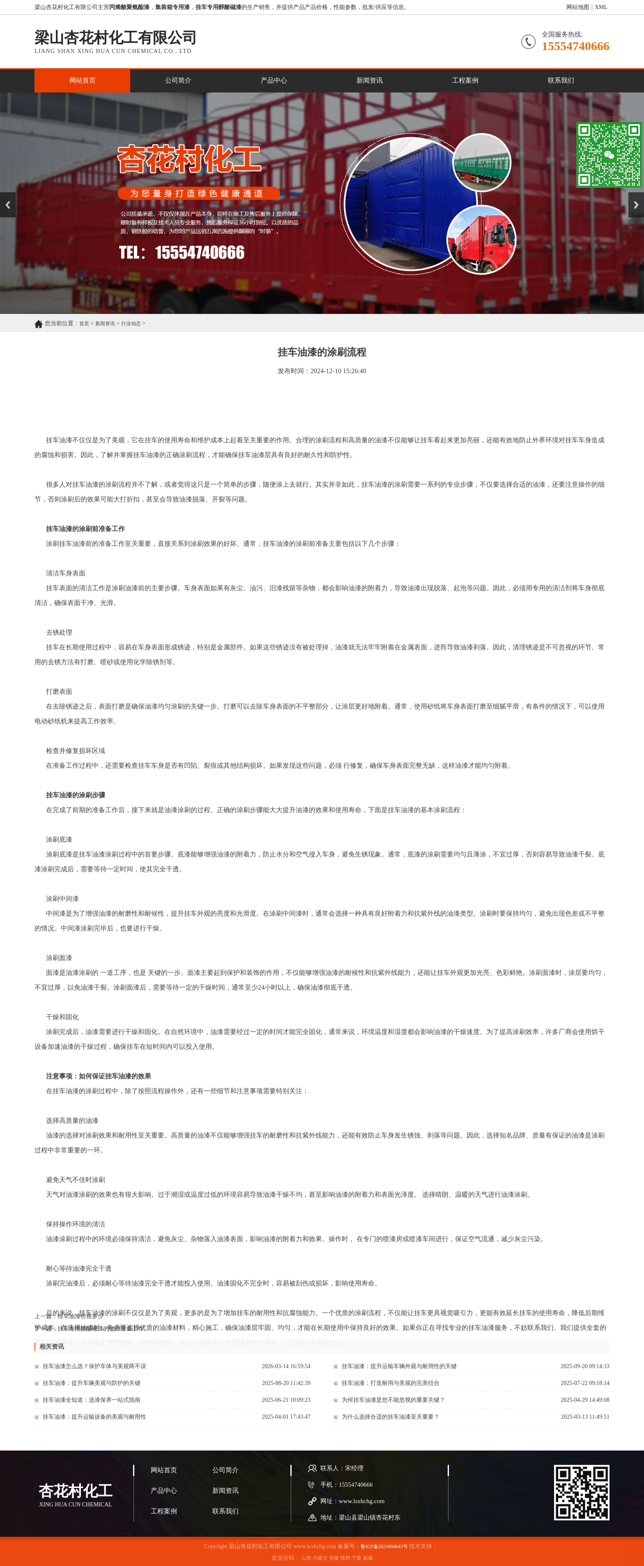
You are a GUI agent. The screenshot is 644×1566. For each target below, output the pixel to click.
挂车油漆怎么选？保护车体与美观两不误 (94, 1375)
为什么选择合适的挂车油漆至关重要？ (390, 1425)
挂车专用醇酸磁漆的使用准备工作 (101, 1335)
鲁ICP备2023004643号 (384, 1562)
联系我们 (561, 80)
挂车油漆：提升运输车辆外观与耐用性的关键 (399, 1375)
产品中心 (274, 80)
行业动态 (131, 332)
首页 (84, 332)
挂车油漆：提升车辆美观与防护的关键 (91, 1391)
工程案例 (465, 80)
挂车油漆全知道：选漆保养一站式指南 (91, 1408)
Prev (4, 195)
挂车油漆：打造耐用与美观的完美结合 (390, 1391)
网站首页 (82, 80)
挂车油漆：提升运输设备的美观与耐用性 (94, 1425)
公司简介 (178, 80)
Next (633, 195)
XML (601, 8)
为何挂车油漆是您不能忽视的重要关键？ (393, 1408)
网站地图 (577, 8)
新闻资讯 (369, 80)
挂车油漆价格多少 (81, 1322)
